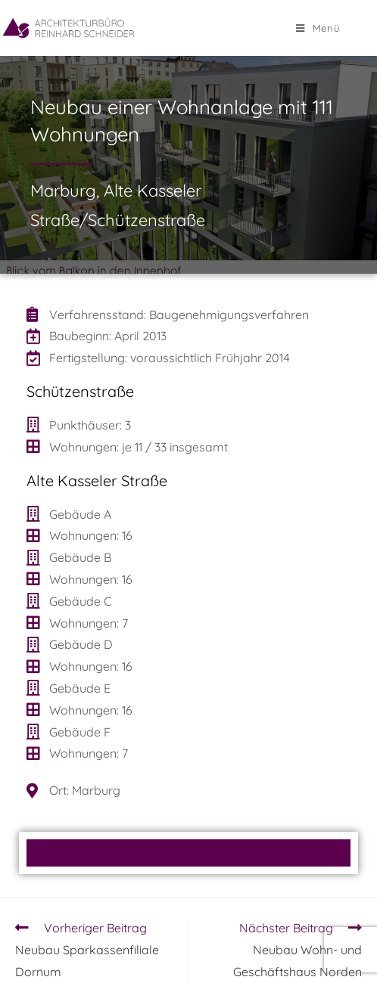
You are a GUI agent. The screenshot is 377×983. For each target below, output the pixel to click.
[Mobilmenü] (318, 28)
